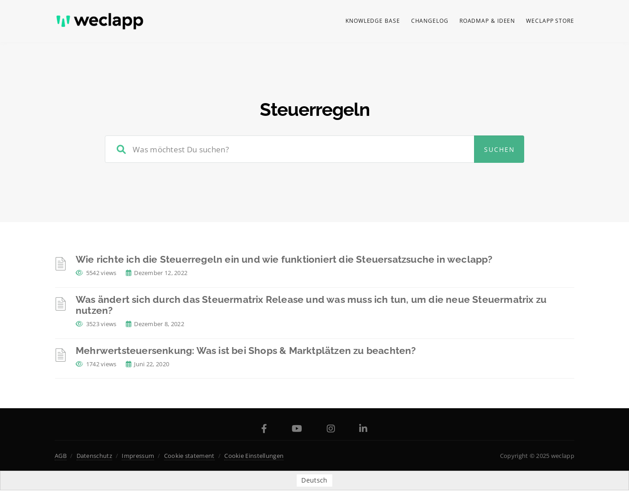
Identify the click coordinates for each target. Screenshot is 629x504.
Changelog (430, 21)
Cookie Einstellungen (254, 456)
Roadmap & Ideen (487, 21)
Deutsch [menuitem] (314, 480)
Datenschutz (94, 456)
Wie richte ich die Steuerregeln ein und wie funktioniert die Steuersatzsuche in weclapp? (284, 259)
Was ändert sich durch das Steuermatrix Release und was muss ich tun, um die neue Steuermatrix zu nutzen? (311, 305)
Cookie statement (189, 456)
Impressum (138, 456)
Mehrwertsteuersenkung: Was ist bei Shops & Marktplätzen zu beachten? (246, 350)
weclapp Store (550, 21)
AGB (61, 456)
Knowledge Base (372, 21)
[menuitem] (314, 480)
